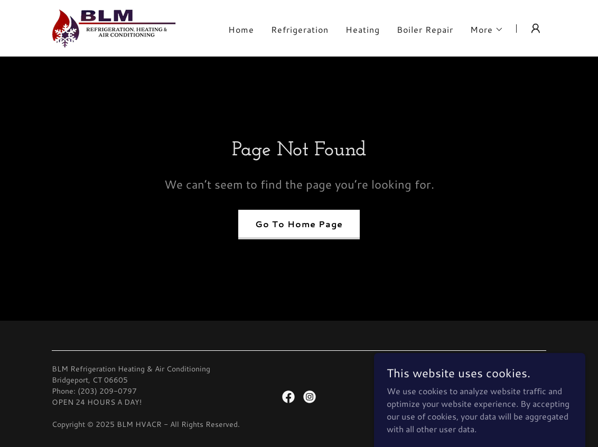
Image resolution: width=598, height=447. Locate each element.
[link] (114, 27)
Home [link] (241, 29)
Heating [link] (362, 29)
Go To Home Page (299, 224)
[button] (486, 29)
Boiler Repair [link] (425, 29)
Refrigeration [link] (300, 29)
